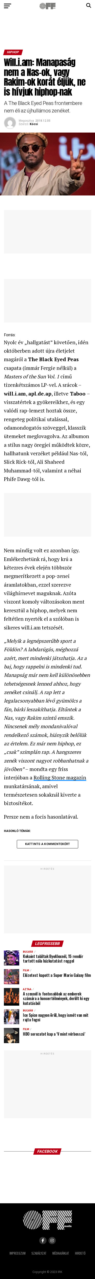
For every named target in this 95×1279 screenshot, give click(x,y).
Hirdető (80, 1253)
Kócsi (34, 124)
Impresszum (18, 1253)
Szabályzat (39, 1253)
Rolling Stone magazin (60, 777)
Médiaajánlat (60, 1253)
